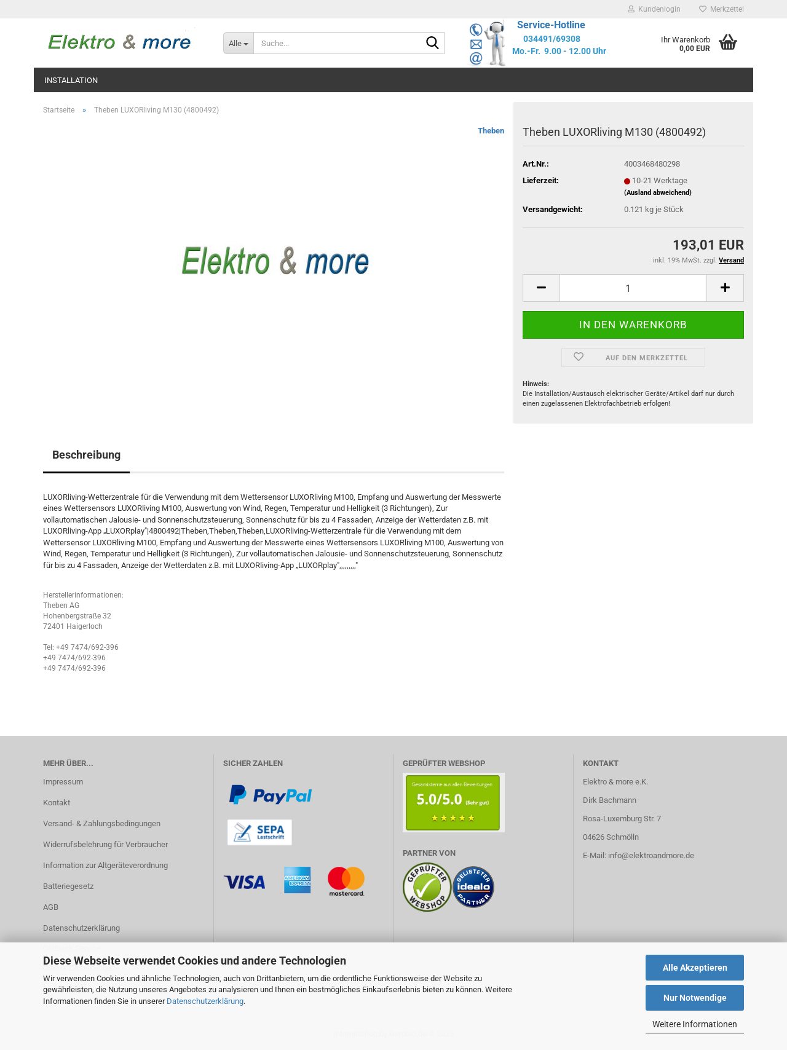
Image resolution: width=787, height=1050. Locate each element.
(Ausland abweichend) (658, 193)
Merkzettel (721, 9)
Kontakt (56, 802)
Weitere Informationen (694, 1024)
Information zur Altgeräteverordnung (105, 865)
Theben (491, 130)
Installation (71, 80)
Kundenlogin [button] (654, 9)
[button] (541, 288)
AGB (50, 907)
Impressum (63, 781)
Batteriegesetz (68, 886)
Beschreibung (86, 454)
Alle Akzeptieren (695, 968)
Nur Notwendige (695, 998)
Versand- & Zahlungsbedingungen (101, 823)
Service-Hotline (551, 25)
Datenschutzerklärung (205, 1001)
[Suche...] (238, 43)
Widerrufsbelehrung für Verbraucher (105, 844)
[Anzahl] (633, 288)
